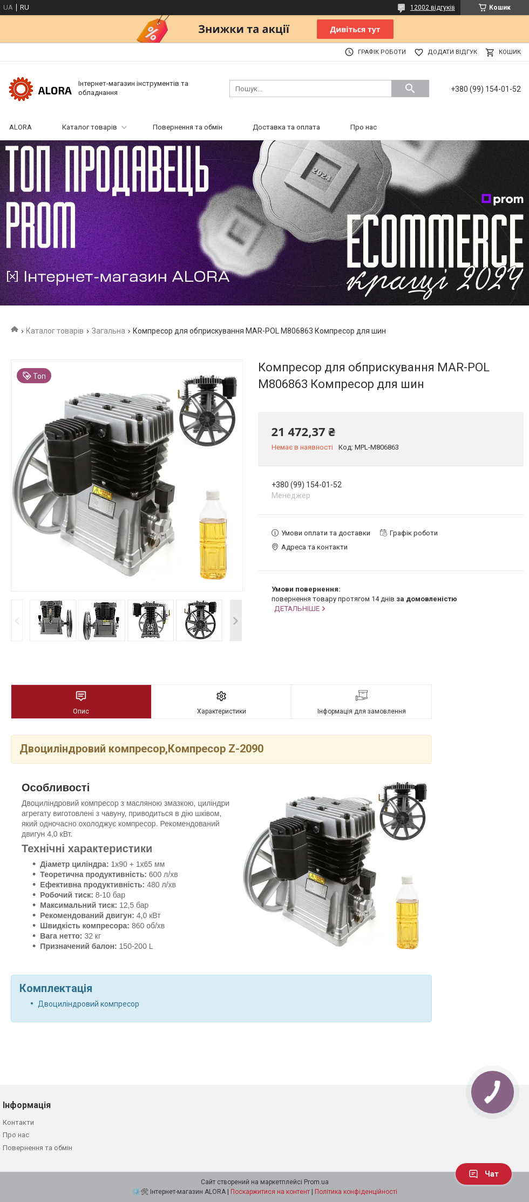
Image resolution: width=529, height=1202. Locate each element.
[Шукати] (410, 88)
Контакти (18, 1122)
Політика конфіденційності (356, 1192)
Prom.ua (316, 1182)
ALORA (20, 127)
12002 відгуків (432, 7)
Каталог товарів (89, 127)
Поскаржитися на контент (270, 1192)
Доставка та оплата (286, 127)
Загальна (108, 331)
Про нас (363, 127)
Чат (484, 1174)
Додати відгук (452, 52)
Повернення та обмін (187, 127)
